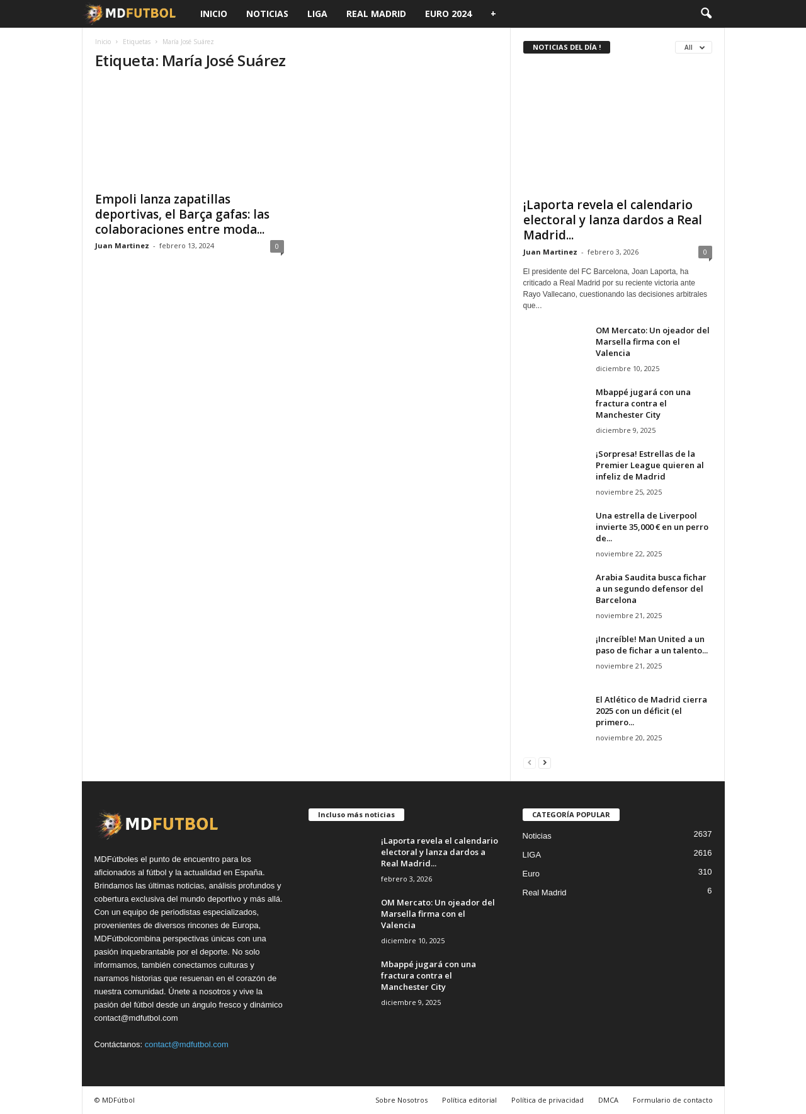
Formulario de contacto (673, 1100)
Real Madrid (376, 14)
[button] (706, 14)
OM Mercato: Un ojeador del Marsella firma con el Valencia (653, 341)
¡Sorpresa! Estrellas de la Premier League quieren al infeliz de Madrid (650, 465)
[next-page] (544, 762)
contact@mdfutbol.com (187, 1044)
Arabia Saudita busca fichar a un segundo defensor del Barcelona (651, 588)
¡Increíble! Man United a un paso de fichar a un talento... (652, 644)
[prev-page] (529, 762)
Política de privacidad (547, 1100)
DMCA (608, 1100)
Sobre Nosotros (401, 1100)
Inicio (213, 14)
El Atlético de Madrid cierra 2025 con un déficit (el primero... (651, 711)
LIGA (317, 14)
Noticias (267, 14)
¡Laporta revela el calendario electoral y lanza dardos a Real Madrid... (612, 220)
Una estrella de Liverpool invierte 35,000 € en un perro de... (652, 527)
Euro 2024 (448, 14)
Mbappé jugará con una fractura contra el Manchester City (643, 403)
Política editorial (469, 1100)
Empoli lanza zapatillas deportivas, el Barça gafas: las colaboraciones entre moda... (182, 214)
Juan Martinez (122, 245)
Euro (531, 873)
